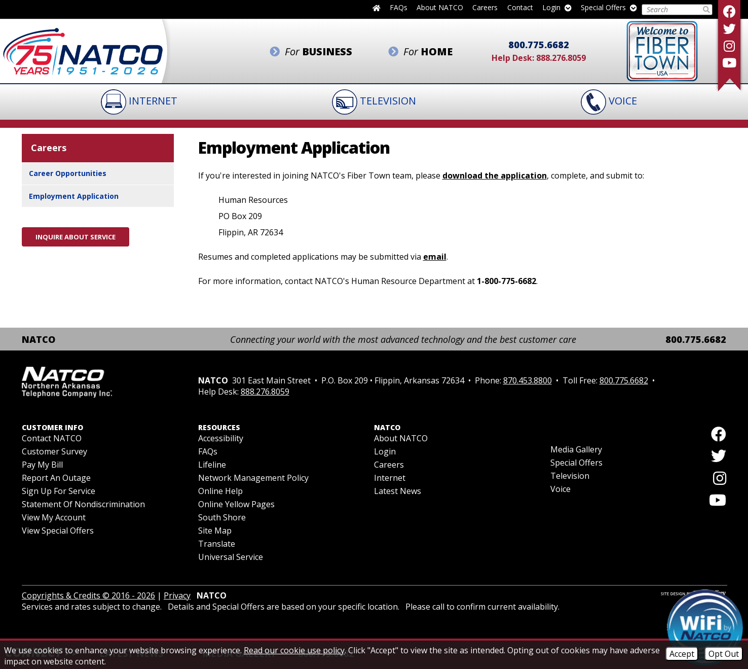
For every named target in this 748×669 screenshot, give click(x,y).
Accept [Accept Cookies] (681, 653)
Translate (216, 543)
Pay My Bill (42, 464)
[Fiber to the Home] (662, 50)
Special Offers (609, 8)
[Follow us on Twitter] (729, 28)
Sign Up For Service (58, 491)
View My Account (54, 517)
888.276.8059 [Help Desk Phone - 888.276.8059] (561, 57)
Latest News (397, 491)
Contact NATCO (52, 438)
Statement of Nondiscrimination (83, 504)
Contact (520, 8)
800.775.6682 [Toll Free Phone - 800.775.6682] (538, 45)
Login (557, 8)
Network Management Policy (253, 477)
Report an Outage (56, 477)
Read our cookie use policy (294, 650)
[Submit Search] (706, 10)
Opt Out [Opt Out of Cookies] (723, 653)
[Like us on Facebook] (729, 11)
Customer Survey (54, 451)
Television (569, 475)
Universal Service (230, 556)
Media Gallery (576, 449)
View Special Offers (58, 530)
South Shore (222, 517)
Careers (485, 8)
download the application (494, 175)
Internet (389, 477)
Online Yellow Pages (236, 504)
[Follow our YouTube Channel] (729, 62)
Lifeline (212, 464)
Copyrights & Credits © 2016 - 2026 (88, 595)
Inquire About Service (75, 236)
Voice (560, 489)
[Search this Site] (672, 10)
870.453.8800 (527, 380)
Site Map (215, 530)
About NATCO (440, 8)
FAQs (398, 8)
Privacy (177, 595)
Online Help (220, 491)
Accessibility (220, 438)
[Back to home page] (376, 7)
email (434, 256)
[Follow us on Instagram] (729, 46)
